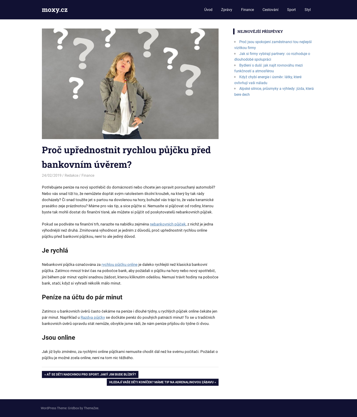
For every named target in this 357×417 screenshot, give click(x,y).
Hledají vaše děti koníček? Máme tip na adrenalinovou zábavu (161, 382)
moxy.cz (55, 9)
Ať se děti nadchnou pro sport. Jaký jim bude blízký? (91, 375)
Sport (291, 10)
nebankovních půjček (168, 224)
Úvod (208, 10)
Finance (247, 10)
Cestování (270, 10)
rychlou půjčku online (120, 264)
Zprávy (226, 10)
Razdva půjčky (93, 317)
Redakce (71, 175)
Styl (308, 10)
